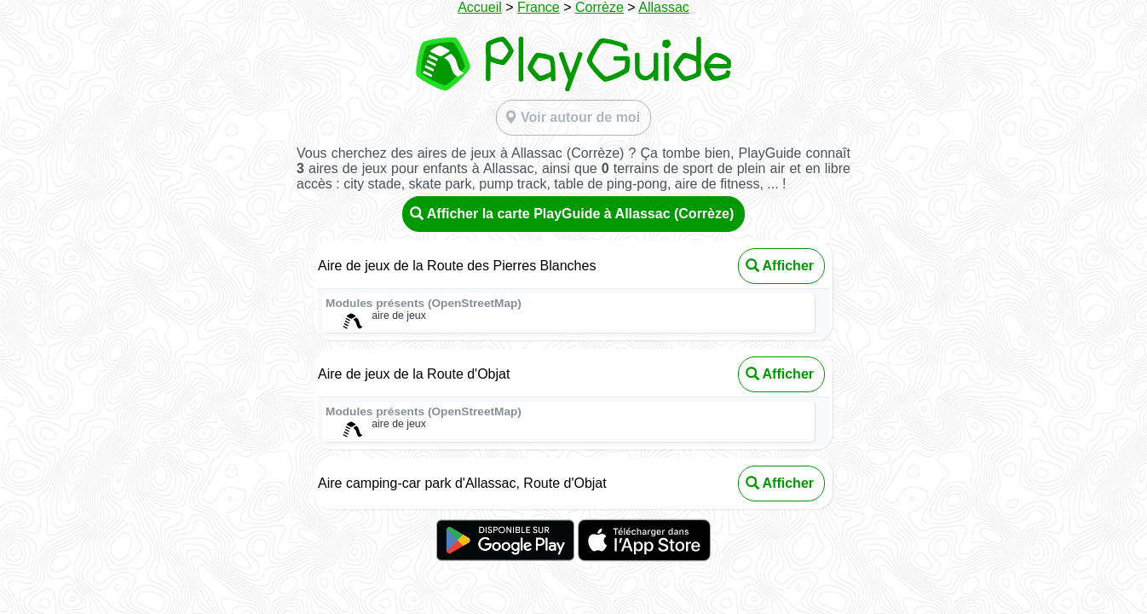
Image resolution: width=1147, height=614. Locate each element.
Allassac (663, 7)
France (538, 7)
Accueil (480, 7)
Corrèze (599, 7)
